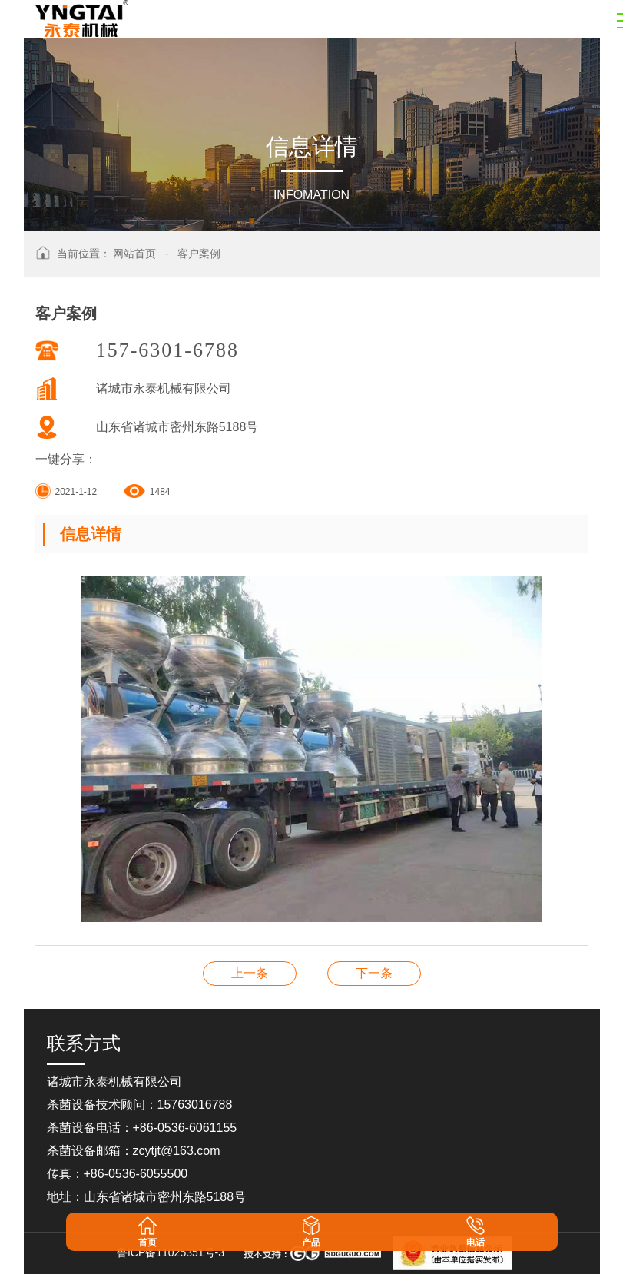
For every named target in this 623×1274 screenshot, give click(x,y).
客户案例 (198, 253)
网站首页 (134, 253)
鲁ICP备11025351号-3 (170, 1252)
